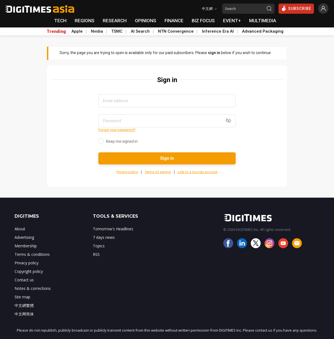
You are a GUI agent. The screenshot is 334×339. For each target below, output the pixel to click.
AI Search (140, 31)
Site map (22, 296)
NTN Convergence (176, 31)
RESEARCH (115, 20)
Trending (56, 31)
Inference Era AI (218, 31)
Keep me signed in (122, 141)
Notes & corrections (33, 288)
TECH (60, 20)
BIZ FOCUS (203, 20)
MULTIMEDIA (262, 20)
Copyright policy (29, 271)
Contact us (24, 279)
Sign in (167, 158)
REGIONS (84, 20)
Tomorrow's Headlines (113, 228)
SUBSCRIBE (296, 8)
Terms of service (158, 172)
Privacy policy (127, 172)
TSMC (117, 31)
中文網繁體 (24, 305)
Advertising (24, 237)
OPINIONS (145, 20)
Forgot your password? (117, 130)
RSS (96, 254)
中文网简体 (24, 313)
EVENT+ (232, 20)
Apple (77, 31)
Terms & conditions (32, 254)
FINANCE (174, 20)
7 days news (104, 237)
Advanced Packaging (262, 31)
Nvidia (97, 31)
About (20, 228)
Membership (26, 245)
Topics (99, 245)
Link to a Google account (198, 172)
